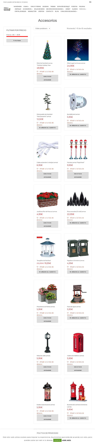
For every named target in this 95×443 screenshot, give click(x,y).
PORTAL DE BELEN (20, 11)
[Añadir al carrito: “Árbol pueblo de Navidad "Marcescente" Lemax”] (47, 128)
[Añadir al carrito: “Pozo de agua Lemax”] (78, 318)
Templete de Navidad (44, 260)
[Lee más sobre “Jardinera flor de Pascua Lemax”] (47, 223)
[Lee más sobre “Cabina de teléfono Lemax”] (78, 367)
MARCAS (82, 9)
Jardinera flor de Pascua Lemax (47, 211)
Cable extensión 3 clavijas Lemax (47, 162)
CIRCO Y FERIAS (36, 6)
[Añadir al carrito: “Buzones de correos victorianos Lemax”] (78, 418)
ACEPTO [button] (57, 440)
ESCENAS (46, 6)
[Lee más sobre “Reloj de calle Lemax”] (47, 367)
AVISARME (47, 80)
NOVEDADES (18, 6)
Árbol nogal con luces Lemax (76, 63)
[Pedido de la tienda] (42, 28)
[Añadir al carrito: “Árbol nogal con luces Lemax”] (78, 74)
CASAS (25, 6)
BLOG (57, 11)
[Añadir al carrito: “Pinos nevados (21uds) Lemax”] (78, 223)
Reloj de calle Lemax (43, 355)
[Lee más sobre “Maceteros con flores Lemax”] (47, 318)
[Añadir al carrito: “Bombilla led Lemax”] (78, 126)
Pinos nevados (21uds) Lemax (76, 211)
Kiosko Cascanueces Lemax (46, 404)
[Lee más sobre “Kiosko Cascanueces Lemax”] (47, 416)
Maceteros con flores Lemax (46, 306)
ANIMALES (18, 9)
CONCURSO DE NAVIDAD (68, 11)
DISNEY (68, 9)
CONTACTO (49, 11)
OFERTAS (41, 11)
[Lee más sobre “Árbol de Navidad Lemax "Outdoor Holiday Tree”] (47, 76)
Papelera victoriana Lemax (75, 260)
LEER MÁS (66, 440)
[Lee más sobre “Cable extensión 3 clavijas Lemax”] (47, 174)
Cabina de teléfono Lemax (75, 355)
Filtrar (18, 40)
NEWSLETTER (32, 11)
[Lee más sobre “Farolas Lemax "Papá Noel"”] (78, 174)
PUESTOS (74, 6)
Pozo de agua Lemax (74, 306)
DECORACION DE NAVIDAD (54, 9)
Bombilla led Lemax (73, 114)
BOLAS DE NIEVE (39, 9)
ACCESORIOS (27, 9)
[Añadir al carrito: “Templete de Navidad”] (47, 272)
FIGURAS (82, 6)
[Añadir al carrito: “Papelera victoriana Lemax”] (78, 272)
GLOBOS (75, 9)
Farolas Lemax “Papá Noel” (75, 162)
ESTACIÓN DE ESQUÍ (63, 6)
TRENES (52, 6)
